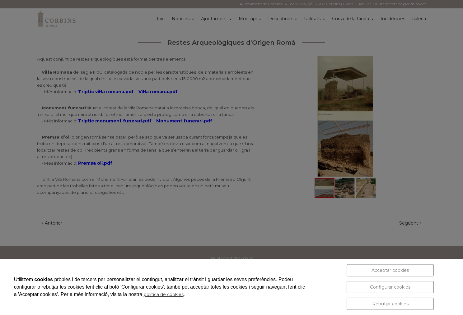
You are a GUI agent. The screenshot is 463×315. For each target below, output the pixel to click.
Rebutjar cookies (390, 304)
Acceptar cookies (390, 270)
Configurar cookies (390, 287)
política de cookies (164, 294)
